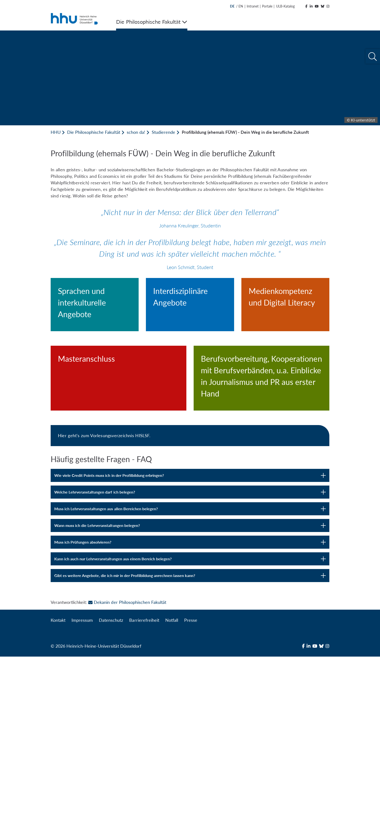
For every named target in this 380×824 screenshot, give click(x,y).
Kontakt (58, 787)
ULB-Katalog (285, 6)
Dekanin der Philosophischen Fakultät (127, 769)
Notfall (171, 787)
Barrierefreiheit (144, 787)
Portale (267, 6)
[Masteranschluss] (118, 477)
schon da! (136, 132)
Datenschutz (111, 787)
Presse (190, 787)
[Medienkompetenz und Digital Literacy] (285, 331)
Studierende (163, 132)
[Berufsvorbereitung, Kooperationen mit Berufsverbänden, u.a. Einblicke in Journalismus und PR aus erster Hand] (261, 495)
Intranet (253, 6)
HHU (56, 132)
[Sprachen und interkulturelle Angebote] (95, 337)
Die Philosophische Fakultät (93, 132)
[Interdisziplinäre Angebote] (190, 332)
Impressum (82, 787)
